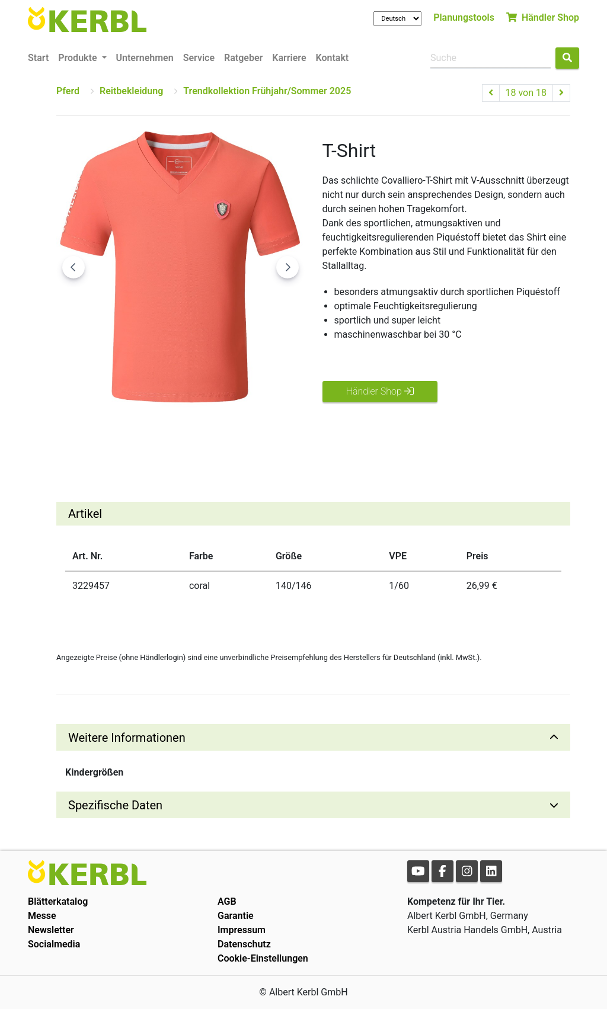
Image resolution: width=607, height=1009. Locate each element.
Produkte (78, 57)
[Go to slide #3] (208, 435)
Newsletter (51, 930)
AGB (227, 901)
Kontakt (332, 57)
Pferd (67, 91)
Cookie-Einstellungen (263, 958)
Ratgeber (243, 57)
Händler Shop (542, 17)
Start (38, 57)
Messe (42, 915)
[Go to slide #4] (269, 435)
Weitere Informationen (127, 738)
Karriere (289, 57)
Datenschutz (244, 944)
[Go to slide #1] (84, 435)
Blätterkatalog (58, 901)
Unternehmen (145, 57)
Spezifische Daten (115, 805)
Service (199, 57)
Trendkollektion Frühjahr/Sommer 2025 (267, 91)
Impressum (242, 930)
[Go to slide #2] (146, 435)
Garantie (236, 915)
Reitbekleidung (131, 91)
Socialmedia (54, 944)
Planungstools (463, 17)
